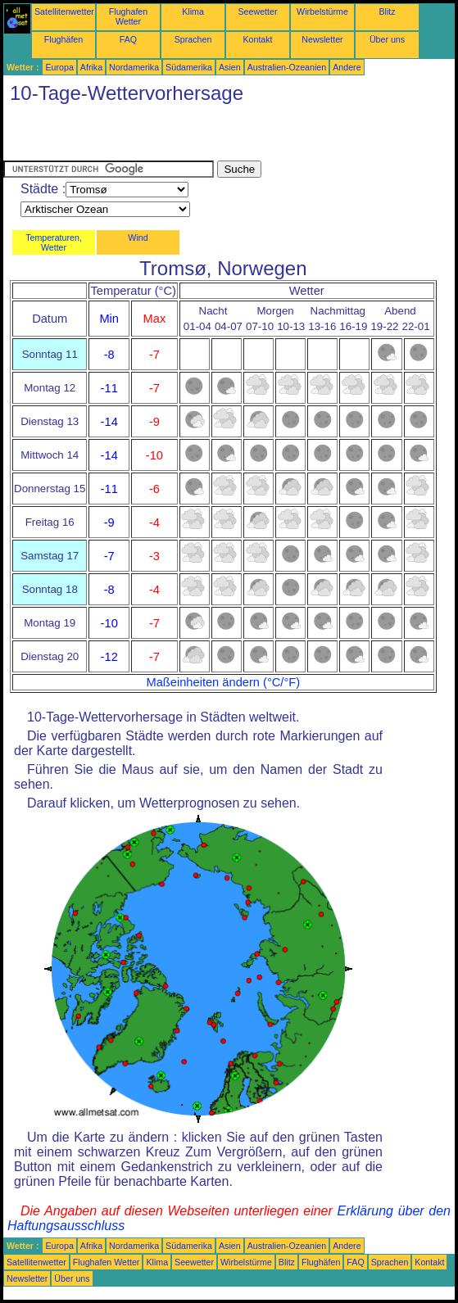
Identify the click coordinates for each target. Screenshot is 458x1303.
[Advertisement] (195, 136)
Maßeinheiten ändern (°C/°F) (223, 682)
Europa (59, 67)
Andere (347, 67)
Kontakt (257, 39)
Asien (230, 67)
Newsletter (322, 39)
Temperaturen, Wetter (53, 242)
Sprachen (193, 39)
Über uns (387, 39)
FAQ (128, 39)
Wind (137, 237)
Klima (193, 11)
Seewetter (258, 11)
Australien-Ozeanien (287, 67)
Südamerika (189, 67)
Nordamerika (134, 67)
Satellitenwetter (64, 11)
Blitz (387, 11)
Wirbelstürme (322, 11)
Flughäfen (63, 39)
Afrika (91, 67)
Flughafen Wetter (128, 16)
